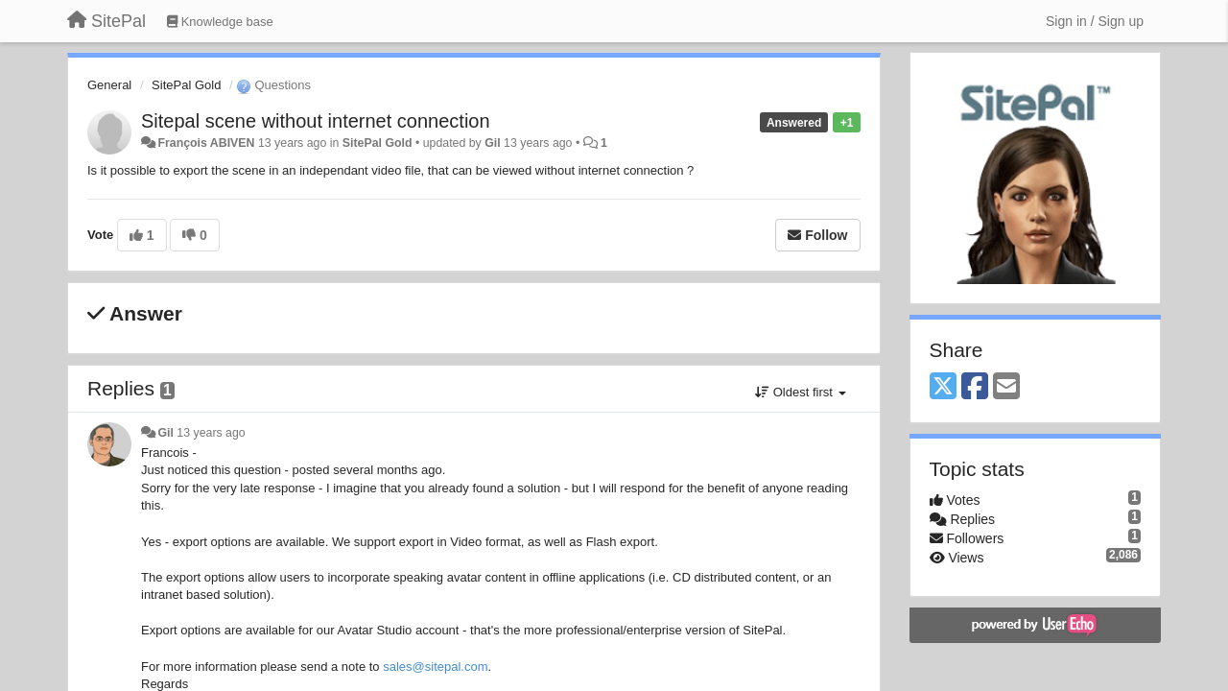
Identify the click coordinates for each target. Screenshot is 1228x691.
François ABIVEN (205, 143)
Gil (492, 143)
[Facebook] (974, 387)
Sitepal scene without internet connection (315, 120)
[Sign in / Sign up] (1094, 21)
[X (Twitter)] (943, 387)
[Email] (1006, 387)
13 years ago (211, 433)
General (109, 85)
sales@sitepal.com (435, 666)
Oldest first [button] (800, 392)
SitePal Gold (186, 85)
